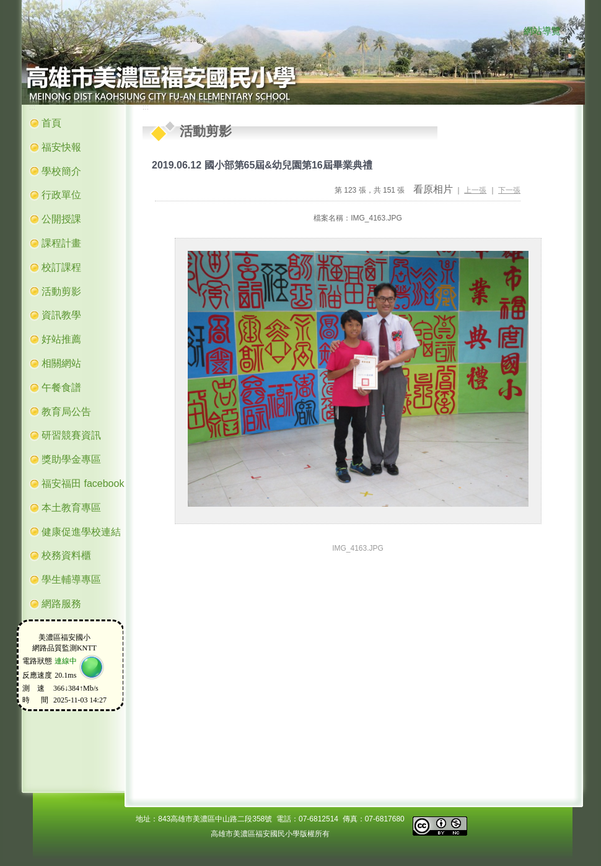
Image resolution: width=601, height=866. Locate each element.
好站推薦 (61, 339)
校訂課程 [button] (61, 267)
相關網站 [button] (61, 363)
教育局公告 (66, 411)
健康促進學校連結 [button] (81, 532)
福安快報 (61, 147)
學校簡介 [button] (61, 171)
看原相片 (433, 189)
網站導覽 (542, 31)
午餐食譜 (61, 387)
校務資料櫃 (66, 555)
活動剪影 (61, 291)
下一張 (509, 190)
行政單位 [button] (61, 195)
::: (512, 31)
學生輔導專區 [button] (71, 579)
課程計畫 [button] (61, 243)
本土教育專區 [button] (71, 507)
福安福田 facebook (83, 483)
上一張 (475, 190)
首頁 (51, 123)
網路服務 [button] (61, 603)
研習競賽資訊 (71, 435)
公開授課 (61, 219)
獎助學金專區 (71, 459)
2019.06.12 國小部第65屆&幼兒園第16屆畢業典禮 (262, 165)
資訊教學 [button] (61, 315)
